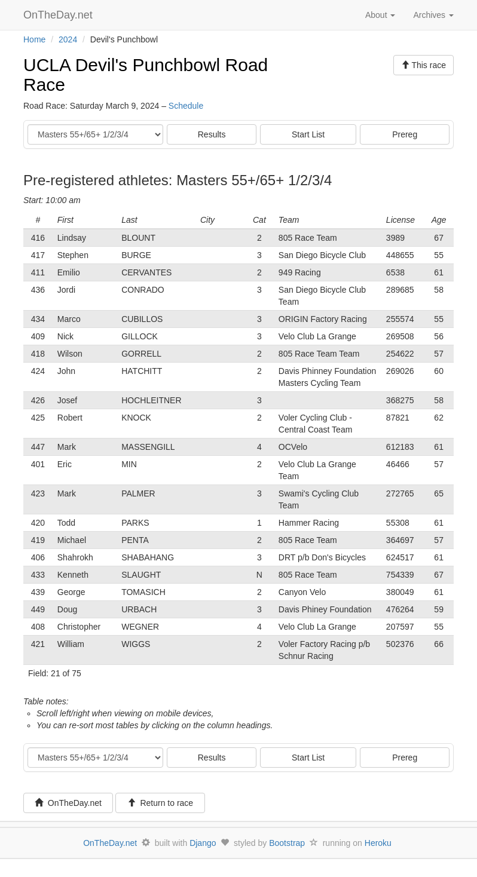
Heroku (378, 843)
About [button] (380, 15)
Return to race (160, 803)
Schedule (186, 106)
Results (212, 134)
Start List (308, 134)
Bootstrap (287, 843)
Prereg (404, 134)
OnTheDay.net (59, 15)
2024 (68, 39)
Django (202, 843)
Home (34, 39)
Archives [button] (433, 15)
